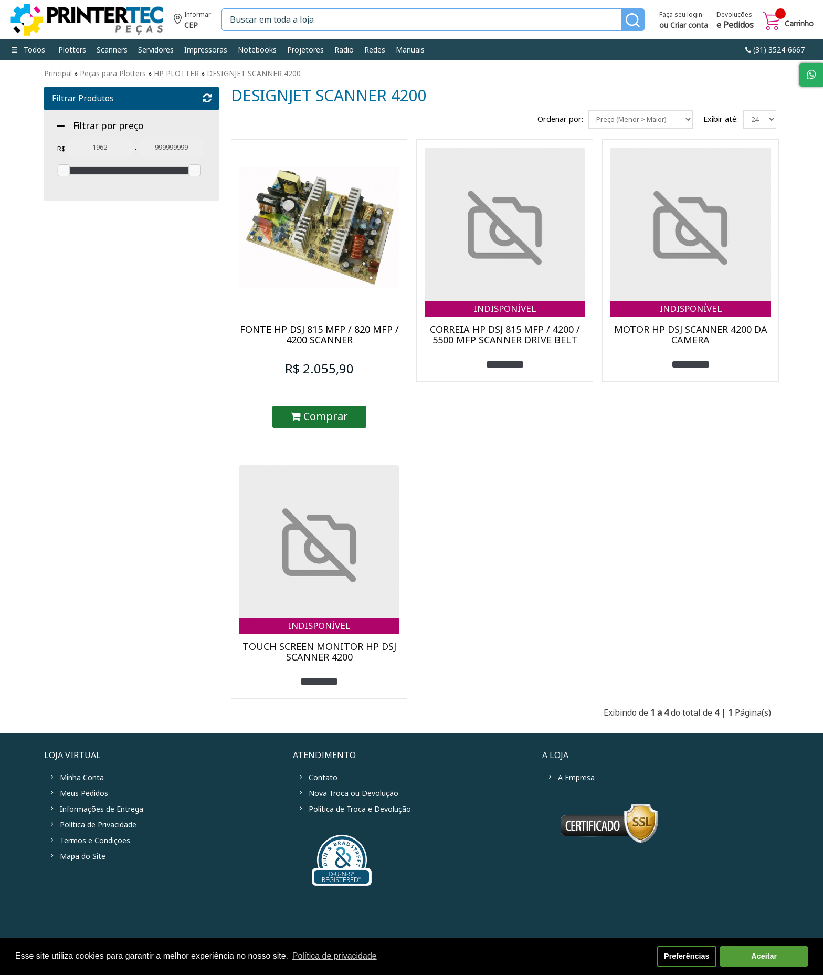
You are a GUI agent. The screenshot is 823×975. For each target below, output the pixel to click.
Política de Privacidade (98, 825)
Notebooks (257, 50)
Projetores (305, 50)
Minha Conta (82, 777)
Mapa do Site (82, 856)
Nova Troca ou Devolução (353, 793)
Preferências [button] (686, 956)
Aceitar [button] (764, 956)
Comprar (319, 416)
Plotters (72, 50)
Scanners (112, 50)
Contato (323, 777)
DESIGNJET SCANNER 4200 (254, 73)
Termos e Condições (95, 840)
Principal (58, 73)
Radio (344, 50)
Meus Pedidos (84, 793)
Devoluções (735, 21)
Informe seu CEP (192, 21)
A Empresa (576, 777)
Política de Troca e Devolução (360, 809)
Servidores (156, 50)
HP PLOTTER (176, 73)
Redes (374, 50)
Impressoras (205, 50)
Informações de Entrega (101, 809)
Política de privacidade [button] (334, 955)
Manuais (410, 50)
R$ (61, 148)
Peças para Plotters (113, 73)
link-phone (775, 50)
